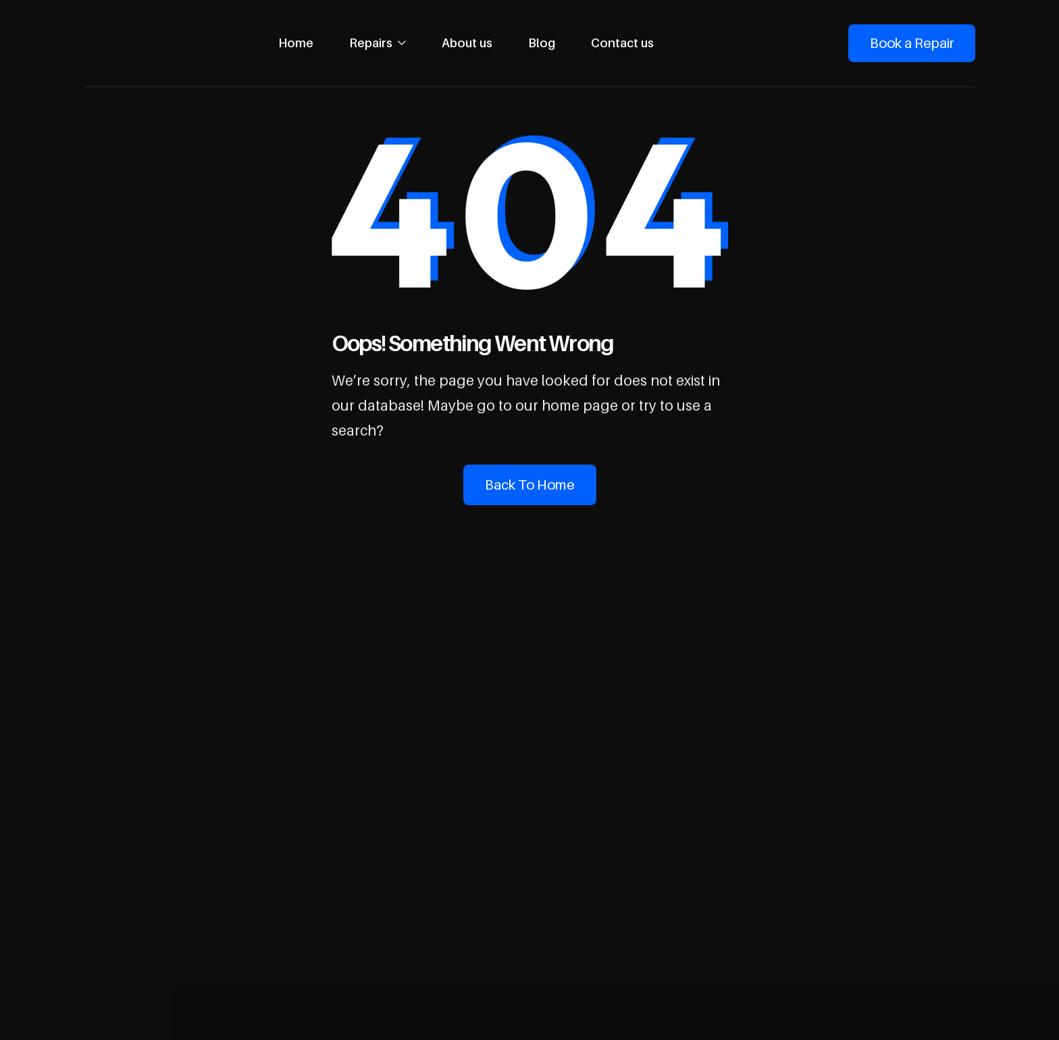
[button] (377, 43)
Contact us (622, 43)
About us (467, 43)
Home (295, 43)
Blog (541, 43)
